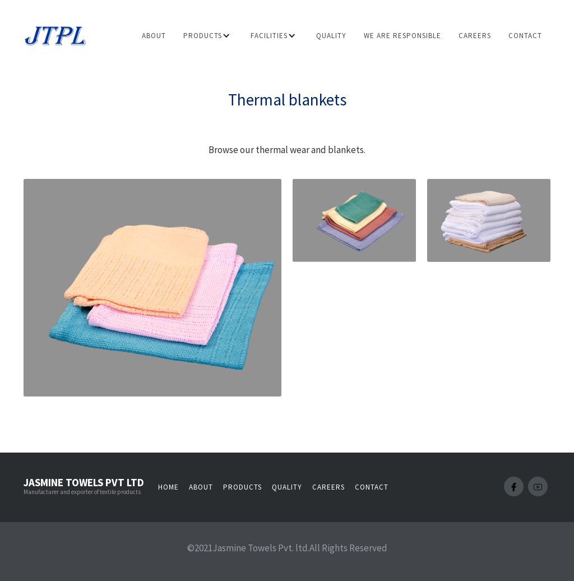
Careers (328, 487)
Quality (331, 35)
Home (168, 487)
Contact (525, 35)
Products (242, 487)
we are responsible (402, 35)
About (154, 35)
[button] (209, 35)
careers (475, 35)
